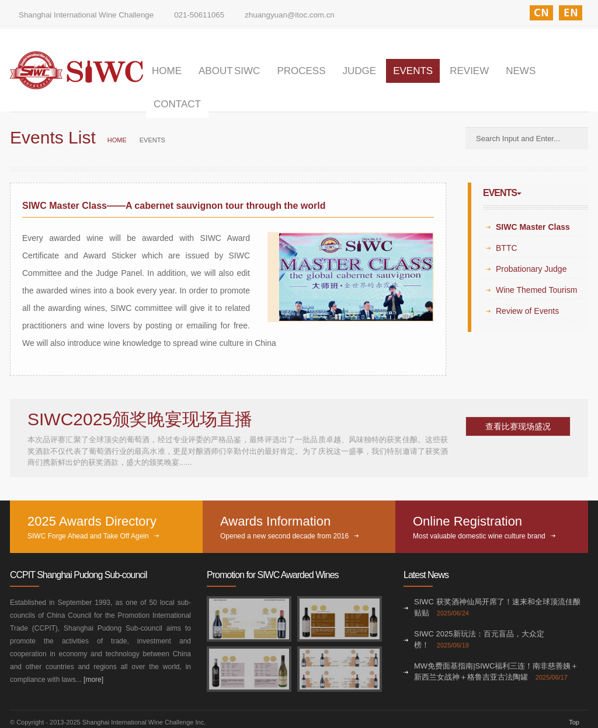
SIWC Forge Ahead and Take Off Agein (88, 536)
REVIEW (469, 70)
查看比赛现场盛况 (518, 426)
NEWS (521, 70)
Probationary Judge (531, 269)
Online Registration (467, 521)
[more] (93, 680)
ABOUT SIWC (229, 70)
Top (574, 722)
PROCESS (301, 70)
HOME (167, 70)
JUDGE (360, 70)
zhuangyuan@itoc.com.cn (290, 15)
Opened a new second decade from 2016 (284, 536)
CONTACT (177, 104)
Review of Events (527, 311)
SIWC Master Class (533, 227)
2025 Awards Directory (92, 521)
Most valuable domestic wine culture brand (479, 536)
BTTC (506, 248)
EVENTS (413, 70)
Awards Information (275, 521)
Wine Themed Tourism (537, 290)
